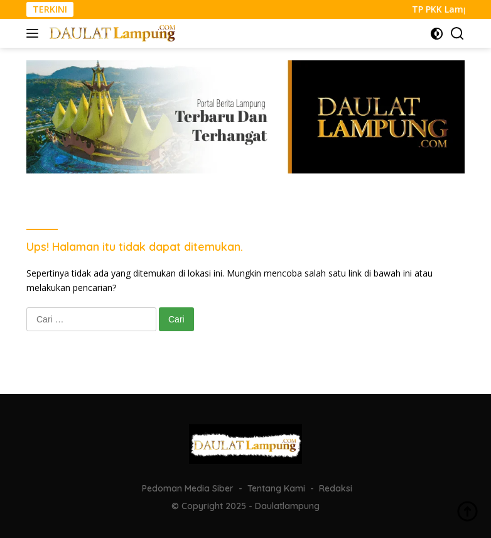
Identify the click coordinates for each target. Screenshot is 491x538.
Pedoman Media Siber (188, 488)
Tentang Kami (276, 488)
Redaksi (335, 488)
